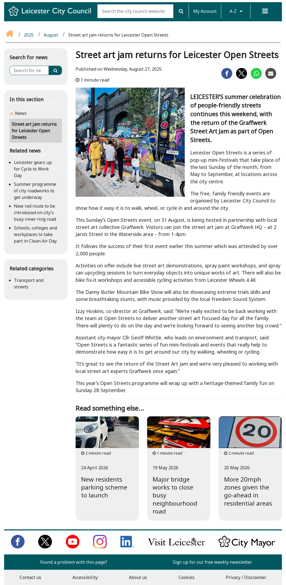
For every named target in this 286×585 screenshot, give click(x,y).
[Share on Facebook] (226, 77)
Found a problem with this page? (73, 562)
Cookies (186, 577)
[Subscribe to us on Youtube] (72, 547)
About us (138, 577)
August (51, 35)
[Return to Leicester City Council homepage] (51, 16)
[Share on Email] (270, 77)
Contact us (30, 577)
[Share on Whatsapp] (256, 77)
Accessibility (85, 577)
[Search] (181, 11)
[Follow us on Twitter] (45, 547)
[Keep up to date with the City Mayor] (246, 547)
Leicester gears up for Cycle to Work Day (33, 168)
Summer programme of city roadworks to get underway (35, 190)
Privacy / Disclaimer (246, 577)
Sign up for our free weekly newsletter (212, 562)
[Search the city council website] (135, 11)
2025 (29, 35)
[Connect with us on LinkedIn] (127, 547)
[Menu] (265, 11)
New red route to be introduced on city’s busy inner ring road (35, 212)
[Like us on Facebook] (18, 547)
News (21, 113)
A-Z (236, 11)
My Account (205, 11)
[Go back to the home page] (10, 35)
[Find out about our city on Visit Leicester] (176, 547)
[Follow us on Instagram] (100, 547)
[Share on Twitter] (241, 77)
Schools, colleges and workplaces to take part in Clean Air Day (35, 234)
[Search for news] (29, 70)
